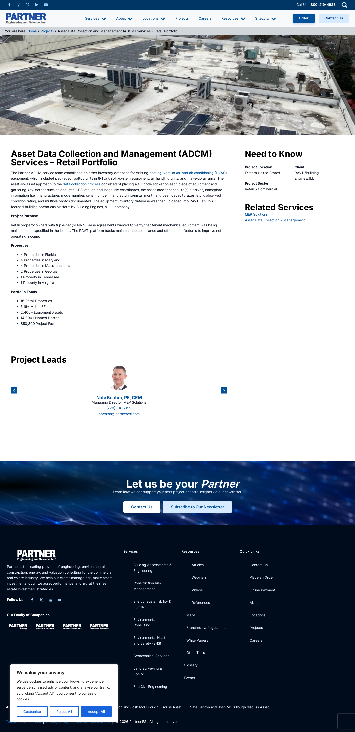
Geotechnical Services (151, 656)
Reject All (64, 711)
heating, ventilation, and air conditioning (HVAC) (188, 173)
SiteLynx (265, 18)
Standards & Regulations (206, 628)
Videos (197, 590)
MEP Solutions (256, 214)
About (124, 18)
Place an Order (262, 577)
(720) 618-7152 (118, 408)
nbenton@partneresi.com (119, 414)
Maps (190, 615)
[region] (64, 693)
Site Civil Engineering (150, 686)
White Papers (197, 640)
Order (304, 18)
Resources (233, 18)
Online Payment (262, 590)
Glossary (191, 665)
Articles (198, 565)
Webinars (199, 577)
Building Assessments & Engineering (152, 568)
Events (189, 678)
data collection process (81, 184)
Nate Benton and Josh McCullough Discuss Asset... (143, 707)
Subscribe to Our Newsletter (197, 507)
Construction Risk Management (147, 586)
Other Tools (195, 652)
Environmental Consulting (144, 622)
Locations (153, 18)
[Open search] (344, 4)
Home (32, 31)
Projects (182, 18)
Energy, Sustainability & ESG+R (152, 604)
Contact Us (333, 18)
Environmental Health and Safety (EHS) (150, 640)
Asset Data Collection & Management (275, 220)
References (201, 602)
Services (95, 18)
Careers (205, 18)
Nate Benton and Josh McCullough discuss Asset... (231, 707)
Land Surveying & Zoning (147, 671)
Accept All (96, 711)
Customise (32, 711)
